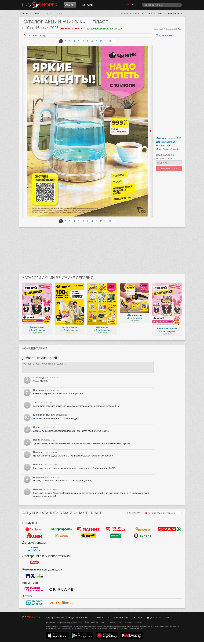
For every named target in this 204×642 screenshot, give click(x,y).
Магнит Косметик (34, 589)
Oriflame (61, 589)
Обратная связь (55, 617)
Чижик (38, 13)
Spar (169, 529)
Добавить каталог (78, 617)
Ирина (36, 418)
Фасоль (61, 535)
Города (138, 617)
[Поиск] (162, 5)
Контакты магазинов (118, 617)
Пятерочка (34, 529)
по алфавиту (133, 513)
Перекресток (61, 529)
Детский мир (34, 549)
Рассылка (97, 617)
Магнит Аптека (34, 602)
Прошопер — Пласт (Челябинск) (39, 5)
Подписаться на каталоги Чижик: (165, 156)
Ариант (142, 535)
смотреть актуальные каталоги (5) (104, 28)
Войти (151, 13)
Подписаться (169, 168)
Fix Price (34, 576)
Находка (115, 535)
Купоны (87, 4)
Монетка (142, 529)
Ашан (34, 535)
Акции (69, 4)
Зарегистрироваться (169, 13)
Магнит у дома (88, 529)
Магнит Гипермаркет (115, 529)
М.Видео (34, 562)
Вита (61, 602)
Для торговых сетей (158, 617)
